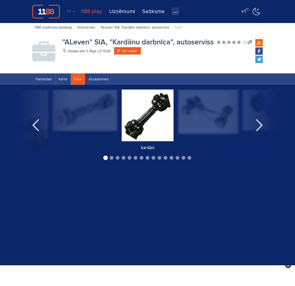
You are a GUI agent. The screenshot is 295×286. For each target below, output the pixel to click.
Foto (78, 79)
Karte (63, 79)
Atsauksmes (98, 79)
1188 (46, 11)
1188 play (91, 11)
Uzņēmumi (122, 11)
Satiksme (153, 11)
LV (71, 11)
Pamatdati (44, 79)
